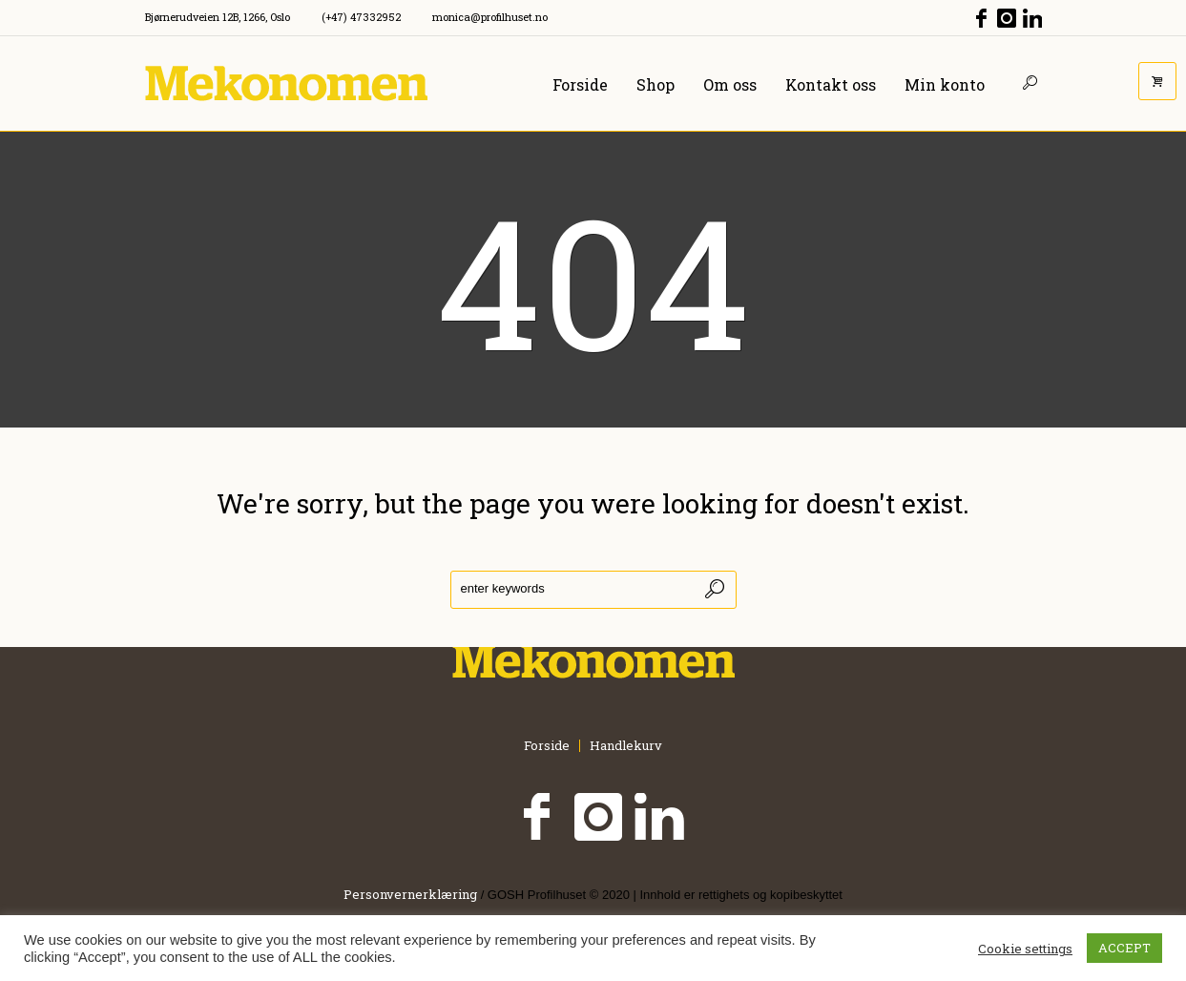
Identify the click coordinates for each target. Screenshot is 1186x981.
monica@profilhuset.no (490, 17)
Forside (547, 746)
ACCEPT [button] (1124, 947)
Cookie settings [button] (1025, 948)
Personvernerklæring (410, 894)
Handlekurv (626, 746)
